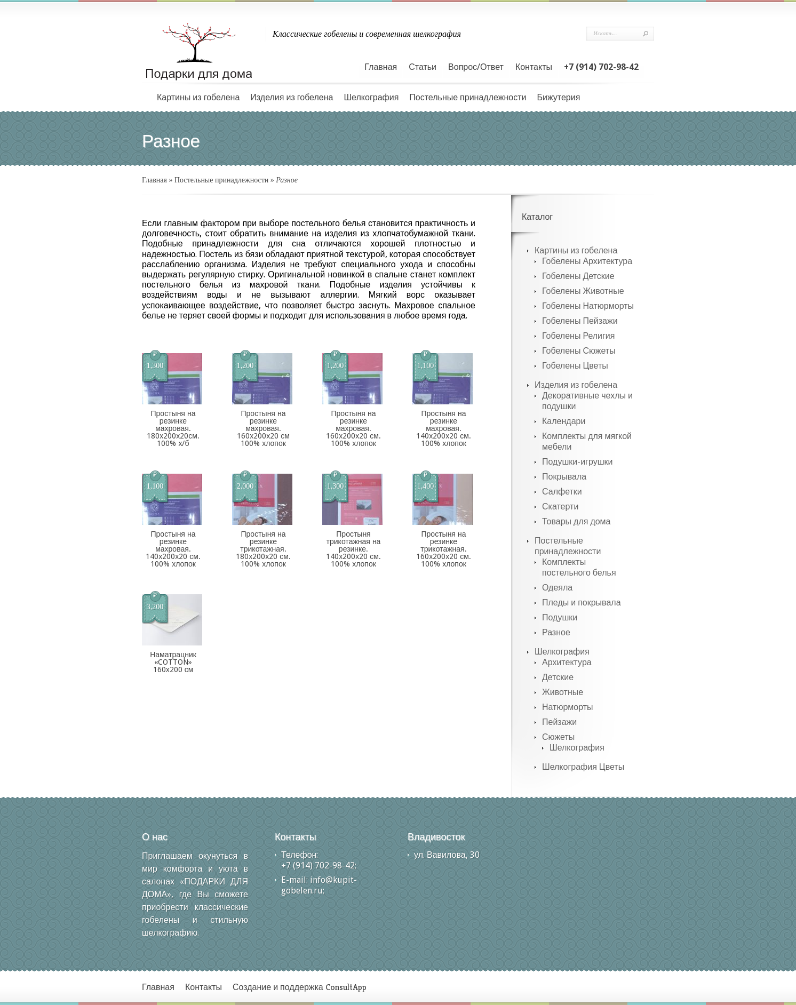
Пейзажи (559, 722)
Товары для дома (576, 521)
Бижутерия (558, 97)
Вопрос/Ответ (476, 67)
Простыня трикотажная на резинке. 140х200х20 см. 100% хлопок (353, 549)
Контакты (533, 67)
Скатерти (560, 506)
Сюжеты (558, 737)
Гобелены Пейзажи (580, 321)
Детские (558, 677)
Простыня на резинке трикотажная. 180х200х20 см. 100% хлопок (263, 549)
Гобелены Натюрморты (588, 306)
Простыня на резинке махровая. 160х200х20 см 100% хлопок (263, 428)
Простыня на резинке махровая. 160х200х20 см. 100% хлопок (353, 428)
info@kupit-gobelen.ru (319, 885)
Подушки (559, 617)
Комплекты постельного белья (579, 567)
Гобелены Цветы (575, 366)
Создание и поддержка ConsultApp (300, 987)
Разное (556, 632)
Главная (380, 67)
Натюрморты (567, 707)
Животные (562, 692)
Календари (563, 421)
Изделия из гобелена (291, 97)
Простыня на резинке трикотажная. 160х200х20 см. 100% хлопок (443, 549)
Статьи (422, 67)
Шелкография (371, 97)
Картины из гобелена (198, 97)
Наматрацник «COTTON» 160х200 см (173, 662)
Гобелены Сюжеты (579, 351)
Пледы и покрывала (581, 602)
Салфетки (562, 491)
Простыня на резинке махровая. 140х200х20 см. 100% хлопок (443, 428)
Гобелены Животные (583, 291)
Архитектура (567, 662)
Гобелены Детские (578, 276)
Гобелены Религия (578, 336)
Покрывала (564, 477)
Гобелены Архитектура (587, 261)
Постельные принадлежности (467, 97)
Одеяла (557, 588)
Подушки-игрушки (577, 462)
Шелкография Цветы (583, 767)
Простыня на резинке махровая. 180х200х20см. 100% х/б (173, 428)
